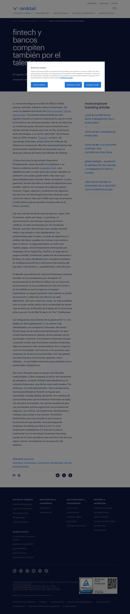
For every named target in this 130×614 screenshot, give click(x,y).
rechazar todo (73, 84)
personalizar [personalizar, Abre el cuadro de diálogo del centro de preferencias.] (39, 84)
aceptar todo (92, 84)
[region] (66, 76)
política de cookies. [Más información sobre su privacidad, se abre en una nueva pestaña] (66, 78)
